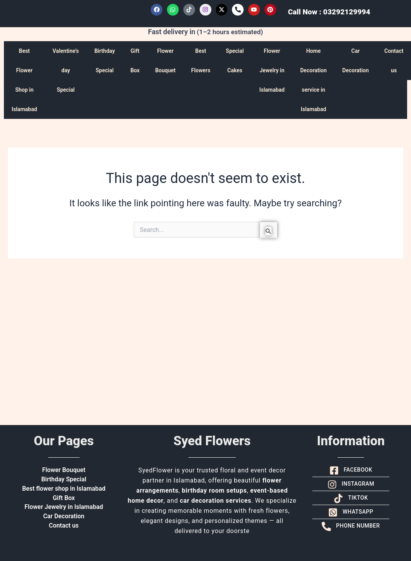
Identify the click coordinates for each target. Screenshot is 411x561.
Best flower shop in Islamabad (64, 488)
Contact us (64, 526)
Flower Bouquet (165, 60)
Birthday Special (104, 60)
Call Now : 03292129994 (329, 11)
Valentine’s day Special (65, 70)
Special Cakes (235, 60)
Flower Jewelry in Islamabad (271, 70)
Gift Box (135, 60)
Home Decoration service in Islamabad (313, 80)
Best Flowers (200, 60)
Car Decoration (355, 60)
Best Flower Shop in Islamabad (24, 80)
